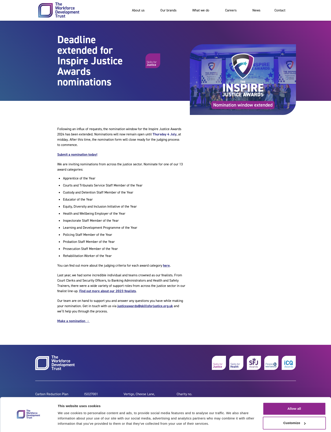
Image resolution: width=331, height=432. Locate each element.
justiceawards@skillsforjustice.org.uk (145, 306)
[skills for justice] (219, 363)
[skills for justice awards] (254, 363)
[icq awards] (289, 363)
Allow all (294, 396)
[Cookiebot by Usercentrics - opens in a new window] (28, 423)
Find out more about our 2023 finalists (107, 291)
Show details (68, 423)
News (256, 10)
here (166, 265)
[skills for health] (236, 363)
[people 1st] (271, 363)
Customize (294, 410)
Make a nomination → (73, 321)
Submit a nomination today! (77, 154)
